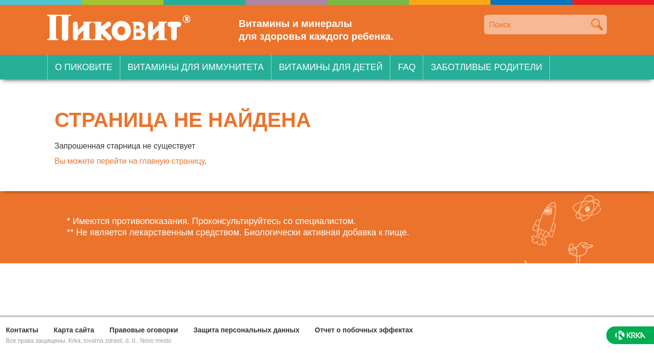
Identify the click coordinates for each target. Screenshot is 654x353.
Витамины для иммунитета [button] (196, 67)
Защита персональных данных (246, 330)
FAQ (406, 67)
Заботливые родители (486, 67)
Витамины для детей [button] (330, 67)
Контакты (22, 330)
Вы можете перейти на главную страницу (129, 161)
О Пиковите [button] (83, 67)
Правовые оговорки (143, 330)
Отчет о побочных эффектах (364, 330)
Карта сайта (74, 330)
